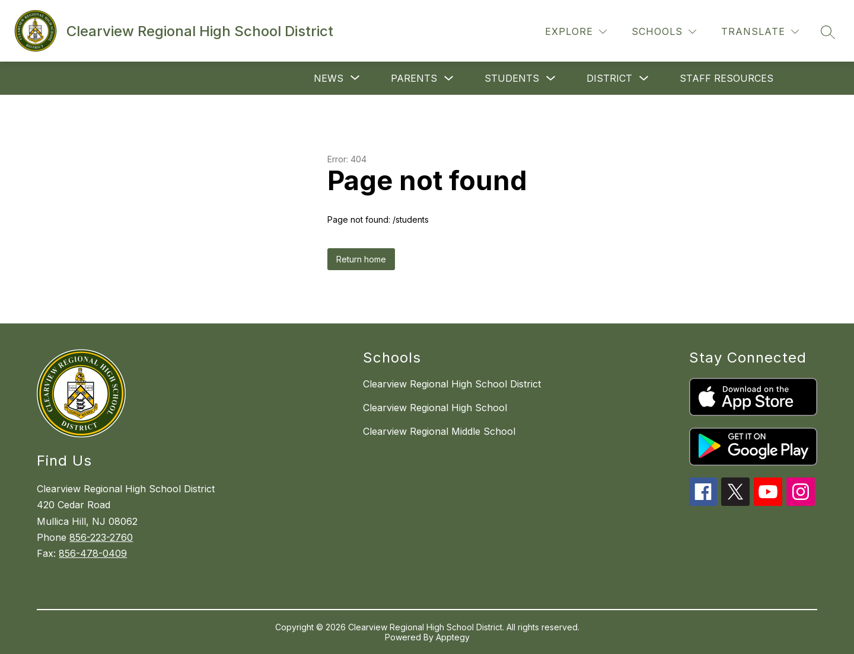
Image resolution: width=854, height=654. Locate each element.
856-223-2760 (101, 537)
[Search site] (828, 32)
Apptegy (453, 637)
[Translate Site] (760, 31)
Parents (414, 78)
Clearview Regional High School (435, 407)
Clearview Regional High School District (452, 384)
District (609, 78)
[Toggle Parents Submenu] (449, 78)
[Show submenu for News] (328, 78)
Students (512, 78)
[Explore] (576, 31)
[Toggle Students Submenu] (551, 78)
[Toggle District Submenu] (644, 78)
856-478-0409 (93, 553)
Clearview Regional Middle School (439, 431)
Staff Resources (726, 78)
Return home (361, 259)
